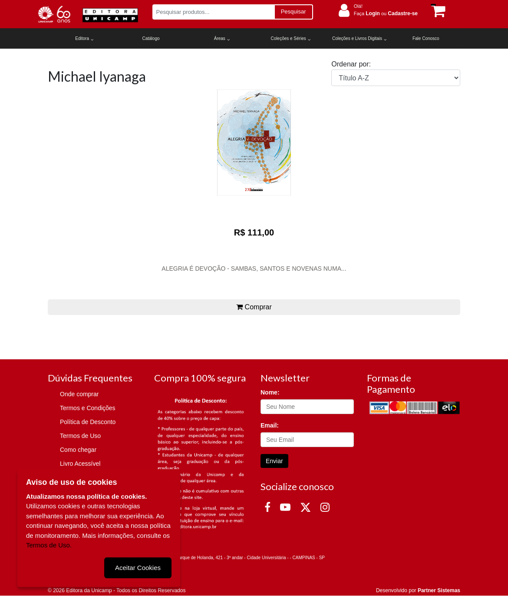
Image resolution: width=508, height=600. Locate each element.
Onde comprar (79, 394)
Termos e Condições (87, 407)
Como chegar (78, 449)
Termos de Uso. (49, 544)
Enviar (274, 460)
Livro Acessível (80, 463)
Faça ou (386, 13)
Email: (270, 425)
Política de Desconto (87, 421)
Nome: (270, 392)
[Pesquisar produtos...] (213, 12)
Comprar (254, 307)
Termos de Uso (80, 435)
